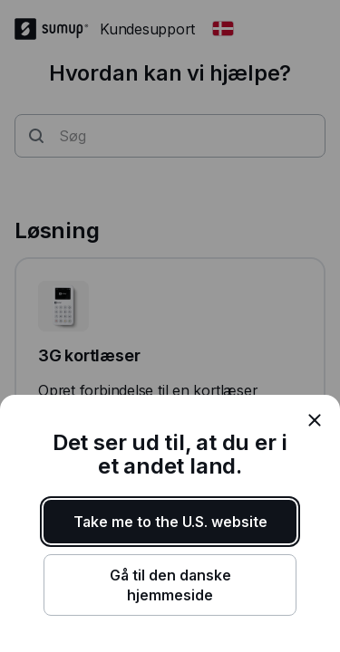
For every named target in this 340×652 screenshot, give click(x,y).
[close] (314, 420)
